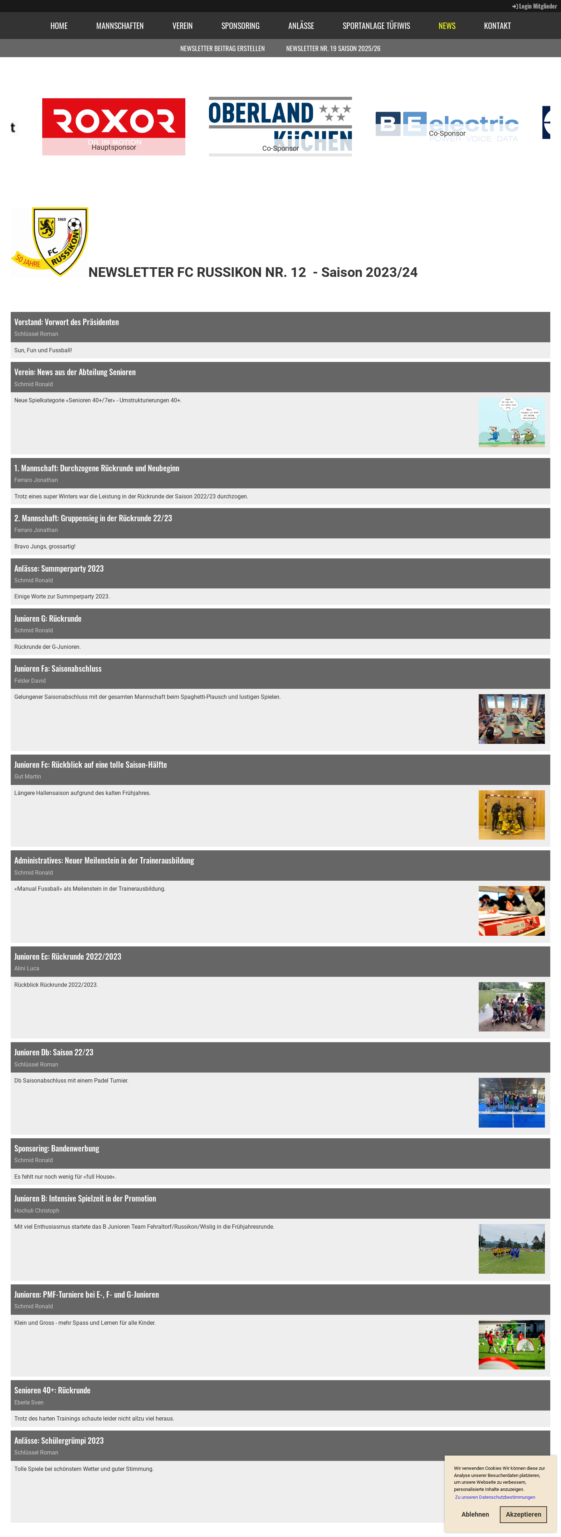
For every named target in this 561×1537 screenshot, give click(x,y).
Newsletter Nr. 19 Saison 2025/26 (333, 48)
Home (59, 25)
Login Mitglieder (534, 6)
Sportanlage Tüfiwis (376, 25)
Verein (182, 25)
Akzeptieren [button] (523, 1514)
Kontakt (497, 25)
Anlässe (301, 25)
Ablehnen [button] (475, 1514)
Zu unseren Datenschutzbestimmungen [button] (495, 1497)
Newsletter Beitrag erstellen (222, 48)
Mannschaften (120, 25)
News (447, 25)
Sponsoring (240, 25)
